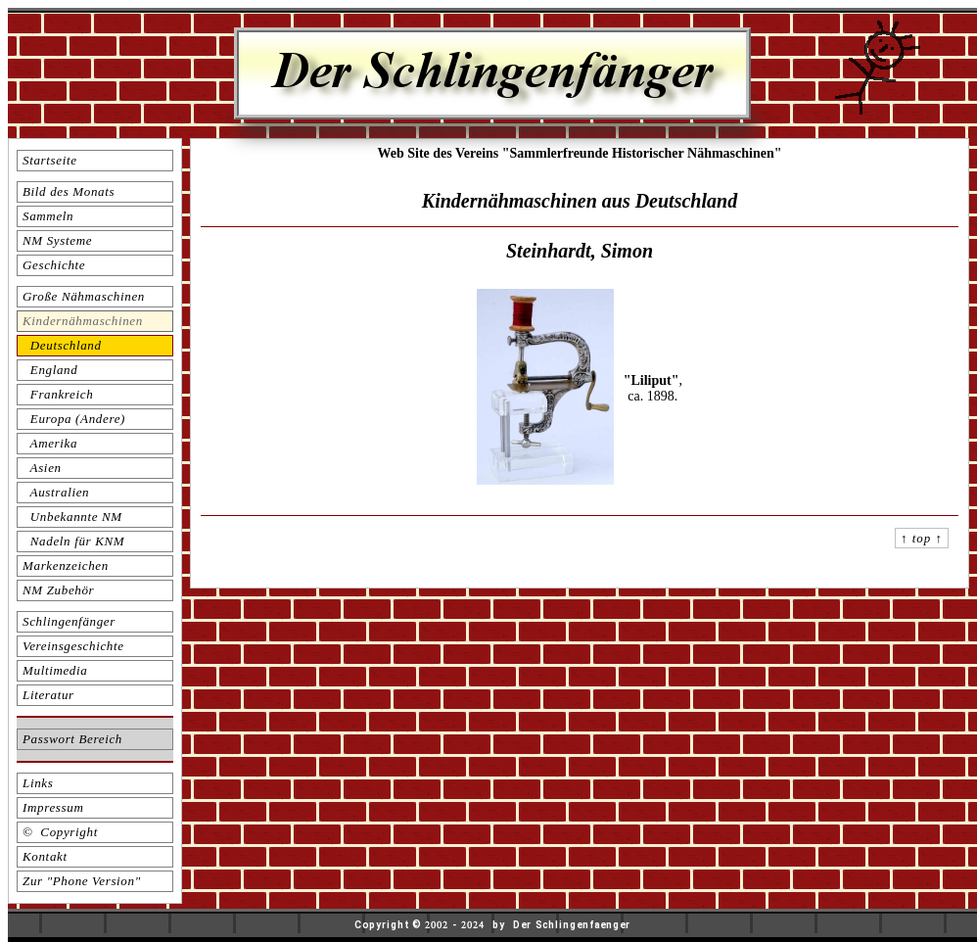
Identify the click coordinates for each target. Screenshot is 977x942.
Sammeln (48, 216)
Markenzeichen (66, 565)
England (50, 369)
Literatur (48, 694)
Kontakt (45, 856)
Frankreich (58, 394)
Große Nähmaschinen (84, 296)
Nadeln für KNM (73, 541)
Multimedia (55, 670)
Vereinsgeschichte (73, 645)
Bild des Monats (69, 191)
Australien (56, 492)
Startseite (50, 160)
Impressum (53, 807)
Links (38, 783)
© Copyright (60, 831)
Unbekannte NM (72, 516)
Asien (42, 467)
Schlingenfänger (69, 621)
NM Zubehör (58, 590)
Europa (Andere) (74, 418)
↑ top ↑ (922, 538)
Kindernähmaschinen (83, 320)
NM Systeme (57, 240)
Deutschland (62, 345)
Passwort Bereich (72, 738)
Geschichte (54, 265)
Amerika (50, 443)
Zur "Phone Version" (82, 880)
